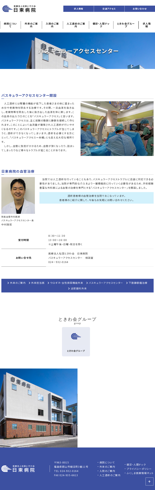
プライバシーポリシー (139, 469)
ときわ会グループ (126, 25)
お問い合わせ (140, 8)
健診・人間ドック (101, 25)
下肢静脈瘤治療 (137, 283)
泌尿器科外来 (77, 288)
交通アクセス (109, 8)
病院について (10, 25)
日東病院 (19, 8)
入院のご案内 (52, 25)
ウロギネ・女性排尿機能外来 (65, 283)
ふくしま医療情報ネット (140, 473)
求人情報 (78, 8)
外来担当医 (37, 283)
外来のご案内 (31, 25)
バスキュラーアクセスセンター (104, 283)
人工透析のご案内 (76, 25)
